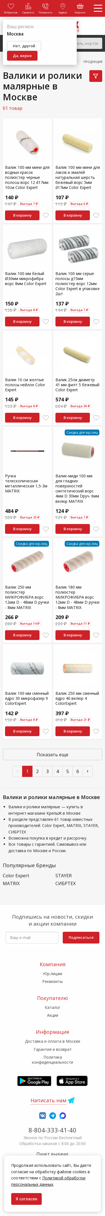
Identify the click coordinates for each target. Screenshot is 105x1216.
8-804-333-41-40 (52, 1130)
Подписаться (81, 937)
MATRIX (11, 883)
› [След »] (87, 770)
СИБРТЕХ (65, 883)
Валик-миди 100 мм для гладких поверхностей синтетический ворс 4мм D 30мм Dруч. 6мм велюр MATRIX (77, 488)
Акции (52, 1015)
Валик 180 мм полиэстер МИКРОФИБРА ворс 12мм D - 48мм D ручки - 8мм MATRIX (77, 597)
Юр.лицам (52, 973)
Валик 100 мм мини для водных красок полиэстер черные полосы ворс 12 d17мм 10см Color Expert (27, 177)
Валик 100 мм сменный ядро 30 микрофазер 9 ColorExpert (27, 698)
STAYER (63, 876)
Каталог (52, 1007)
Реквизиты (52, 981)
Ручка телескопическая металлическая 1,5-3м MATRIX (26, 483)
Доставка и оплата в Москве (52, 1041)
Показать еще (52, 755)
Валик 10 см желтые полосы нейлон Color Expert (25, 384)
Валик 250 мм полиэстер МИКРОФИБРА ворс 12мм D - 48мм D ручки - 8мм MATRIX (27, 597)
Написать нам (48, 1100)
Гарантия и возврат (53, 1049)
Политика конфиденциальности (52, 1059)
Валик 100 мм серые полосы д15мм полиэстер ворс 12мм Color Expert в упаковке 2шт (77, 284)
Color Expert (16, 876)
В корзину (22, 215)
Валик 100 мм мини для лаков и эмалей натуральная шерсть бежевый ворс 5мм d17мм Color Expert (77, 177)
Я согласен (26, 1198)
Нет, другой (24, 45)
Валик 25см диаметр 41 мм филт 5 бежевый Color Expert (77, 384)
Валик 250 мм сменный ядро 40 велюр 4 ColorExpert (77, 698)
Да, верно (22, 55)
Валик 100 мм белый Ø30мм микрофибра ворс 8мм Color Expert (25, 278)
